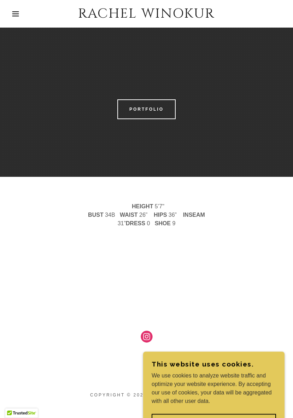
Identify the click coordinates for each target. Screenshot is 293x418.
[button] (14, 14)
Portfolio (146, 109)
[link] (146, 16)
